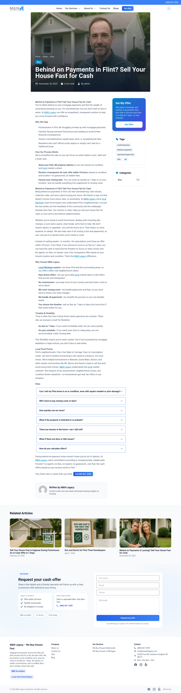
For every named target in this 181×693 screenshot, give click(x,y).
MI (126, 159)
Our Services (71, 8)
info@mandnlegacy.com (147, 651)
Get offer (128, 8)
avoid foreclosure (123, 145)
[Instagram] (141, 664)
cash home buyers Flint (125, 155)
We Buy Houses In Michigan (104, 651)
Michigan (39, 202)
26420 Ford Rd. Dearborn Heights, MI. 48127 (152, 655)
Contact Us (105, 8)
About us (55, 648)
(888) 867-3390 (172, 2)
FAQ (53, 654)
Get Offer (129, 124)
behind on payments (124, 150)
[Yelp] (146, 664)
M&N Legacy (50, 112)
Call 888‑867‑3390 (83, 474)
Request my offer (128, 618)
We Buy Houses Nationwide (104, 648)
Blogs (116, 8)
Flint (118, 159)
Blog (52, 56)
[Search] (168, 8)
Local (41, 267)
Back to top (167, 689)
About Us (88, 8)
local (45, 168)
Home (59, 8)
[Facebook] (135, 664)
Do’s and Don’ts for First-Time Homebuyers (85, 550)
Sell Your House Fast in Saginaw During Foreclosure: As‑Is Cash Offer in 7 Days (35, 551)
